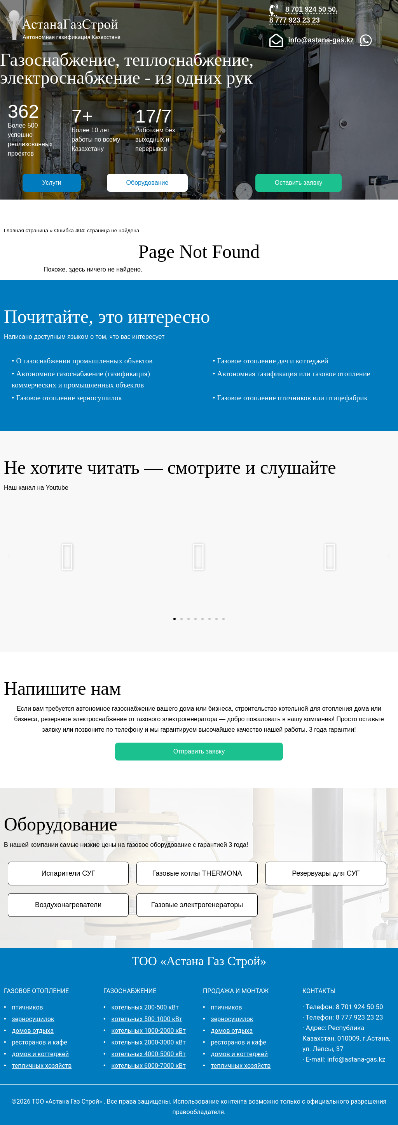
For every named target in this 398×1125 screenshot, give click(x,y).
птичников (27, 1007)
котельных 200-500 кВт (145, 1007)
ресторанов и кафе (39, 1042)
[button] (198, 23)
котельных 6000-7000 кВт (149, 1065)
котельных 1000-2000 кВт (149, 1030)
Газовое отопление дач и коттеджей (272, 361)
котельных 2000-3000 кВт (149, 1042)
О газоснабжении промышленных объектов (84, 361)
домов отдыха (33, 1030)
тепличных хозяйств (42, 1065)
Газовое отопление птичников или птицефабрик (292, 398)
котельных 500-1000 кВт (147, 1019)
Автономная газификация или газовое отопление (293, 374)
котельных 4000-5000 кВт (149, 1054)
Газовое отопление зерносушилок (69, 398)
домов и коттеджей (40, 1054)
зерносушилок (33, 1019)
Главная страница (26, 230)
